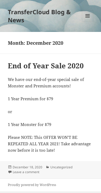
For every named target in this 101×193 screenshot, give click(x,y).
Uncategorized (61, 167)
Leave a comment (26, 172)
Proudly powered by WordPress (32, 185)
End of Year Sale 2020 (46, 65)
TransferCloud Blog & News (39, 16)
